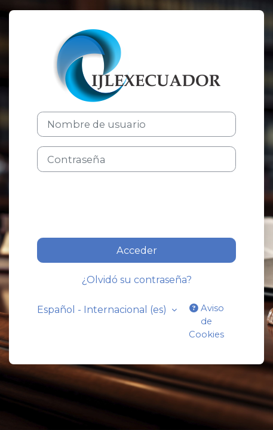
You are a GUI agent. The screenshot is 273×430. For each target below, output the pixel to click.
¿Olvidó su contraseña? (137, 279)
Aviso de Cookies (206, 321)
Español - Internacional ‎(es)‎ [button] (103, 309)
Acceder (136, 250)
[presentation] (128, 205)
